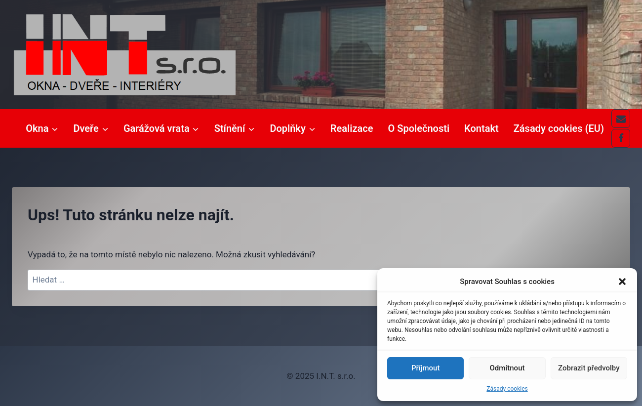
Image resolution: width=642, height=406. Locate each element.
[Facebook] (620, 138)
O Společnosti (419, 128)
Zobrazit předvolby (589, 368)
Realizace (351, 128)
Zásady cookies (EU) (559, 128)
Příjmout (425, 368)
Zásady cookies (506, 388)
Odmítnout (507, 368)
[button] (622, 281)
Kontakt (481, 128)
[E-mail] (620, 118)
